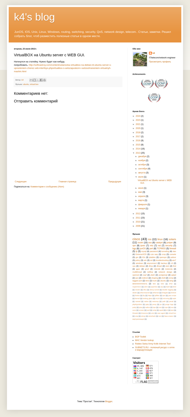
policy (137, 260)
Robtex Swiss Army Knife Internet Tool (152, 344)
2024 (138, 116)
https (150, 295)
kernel (137, 298)
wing (171, 281)
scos (134, 310)
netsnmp (155, 301)
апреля (142, 196)
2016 (138, 140)
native (146, 301)
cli (172, 263)
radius (147, 307)
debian (142, 266)
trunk (155, 281)
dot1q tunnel (154, 290)
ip (136, 251)
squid (161, 310)
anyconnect (152, 263)
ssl (151, 260)
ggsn (138, 269)
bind (174, 287)
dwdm (134, 293)
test (172, 310)
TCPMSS (161, 248)
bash (168, 287)
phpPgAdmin (137, 304)
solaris (172, 239)
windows (139, 263)
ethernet (156, 293)
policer (173, 257)
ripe (154, 307)
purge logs (169, 304)
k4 (154, 53)
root (160, 307)
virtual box (34, 84)
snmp (171, 278)
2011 (138, 218)
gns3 (147, 269)
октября (142, 164)
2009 (138, 226)
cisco (136, 239)
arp (162, 287)
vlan (174, 251)
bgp (134, 248)
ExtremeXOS (141, 254)
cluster (137, 290)
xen (160, 316)
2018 (138, 132)
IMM (162, 284)
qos (136, 278)
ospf (144, 275)
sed (148, 310)
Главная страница (67, 181)
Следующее (20, 181)
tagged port (137, 281)
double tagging (167, 290)
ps (161, 304)
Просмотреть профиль (160, 61)
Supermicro (136, 287)
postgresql (163, 275)
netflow (150, 272)
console (173, 254)
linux (160, 239)
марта (141, 200)
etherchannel (145, 293)
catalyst (159, 242)
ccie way (154, 254)
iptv (164, 295)
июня (141, 188)
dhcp (151, 266)
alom (146, 287)
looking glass (148, 298)
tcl (167, 310)
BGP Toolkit (140, 337)
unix (152, 313)
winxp (143, 316)
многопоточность (139, 284)
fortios (137, 295)
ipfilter (157, 295)
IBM (154, 284)
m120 (157, 298)
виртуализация (138, 319)
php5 (152, 275)
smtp (154, 310)
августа (142, 172)
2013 (138, 153)
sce (172, 307)
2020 (138, 128)
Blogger (108, 401)
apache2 (154, 287)
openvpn (163, 257)
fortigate (165, 293)
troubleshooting (162, 260)
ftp (144, 295)
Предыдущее (114, 181)
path (164, 301)
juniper (169, 242)
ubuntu (26, 84)
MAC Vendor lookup (144, 340)
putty (134, 307)
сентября (143, 168)
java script (172, 295)
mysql (143, 251)
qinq (140, 307)
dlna (144, 290)
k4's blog (34, 17)
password (154, 251)
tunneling (165, 251)
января (142, 208)
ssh (145, 260)
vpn (134, 245)
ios (149, 239)
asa (150, 242)
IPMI (171, 284)
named (137, 301)
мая (140, 192)
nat (159, 245)
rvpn (166, 307)
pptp (147, 304)
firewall (173, 248)
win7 (174, 260)
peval (171, 301)
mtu (151, 245)
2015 (138, 144)
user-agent (161, 313)
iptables (152, 257)
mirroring (166, 298)
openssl (135, 275)
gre (137, 257)
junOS (143, 248)
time (147, 281)
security (168, 245)
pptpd (173, 275)
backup (164, 263)
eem (167, 266)
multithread (137, 272)
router (140, 242)
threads (135, 313)
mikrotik (157, 269)
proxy (154, 304)
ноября (142, 160)
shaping (154, 278)
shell (163, 278)
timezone (144, 313)
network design (165, 272)
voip (136, 316)
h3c (143, 257)
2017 (138, 136)
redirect (145, 278)
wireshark (151, 316)
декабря (142, 156)
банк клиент (168, 316)
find (174, 266)
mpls (174, 298)
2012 (138, 213)
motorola (169, 269)
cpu (133, 266)
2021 (138, 124)
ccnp (164, 254)
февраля (142, 204)
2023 (138, 120)
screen (141, 310)
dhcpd (159, 266)
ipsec (142, 245)
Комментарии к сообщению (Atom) (47, 186)
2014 (138, 149)
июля (141, 177)
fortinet (173, 293)
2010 (138, 222)
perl (151, 248)
